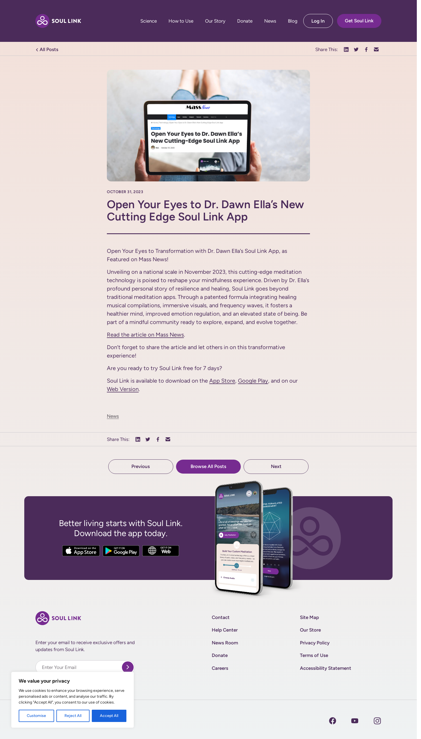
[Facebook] (332, 721)
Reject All (72, 715)
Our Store (310, 630)
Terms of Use (314, 655)
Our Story (215, 21)
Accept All (109, 715)
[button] (346, 50)
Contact (221, 617)
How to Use (181, 21)
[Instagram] (355, 721)
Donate (244, 21)
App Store (222, 380)
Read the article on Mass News (145, 334)
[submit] (128, 667)
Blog (292, 21)
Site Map (309, 617)
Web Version (123, 389)
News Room (225, 643)
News (270, 21)
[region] (72, 700)
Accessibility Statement (325, 668)
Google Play (253, 380)
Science (148, 21)
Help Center (225, 630)
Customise (36, 715)
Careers (220, 668)
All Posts (46, 49)
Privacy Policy (314, 643)
